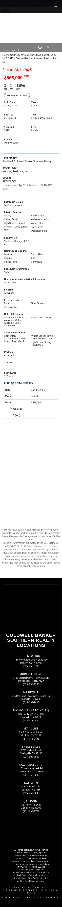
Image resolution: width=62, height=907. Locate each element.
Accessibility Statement (20, 890)
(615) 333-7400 (31, 720)
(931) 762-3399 (31, 775)
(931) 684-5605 (31, 757)
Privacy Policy (40, 887)
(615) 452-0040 (31, 793)
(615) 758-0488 (31, 738)
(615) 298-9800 (31, 702)
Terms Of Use (18, 887)
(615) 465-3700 (31, 666)
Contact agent (11, 50)
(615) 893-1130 (31, 684)
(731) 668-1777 (31, 811)
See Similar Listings (17, 96)
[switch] (40, 47)
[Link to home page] (5, 6)
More (54, 6)
